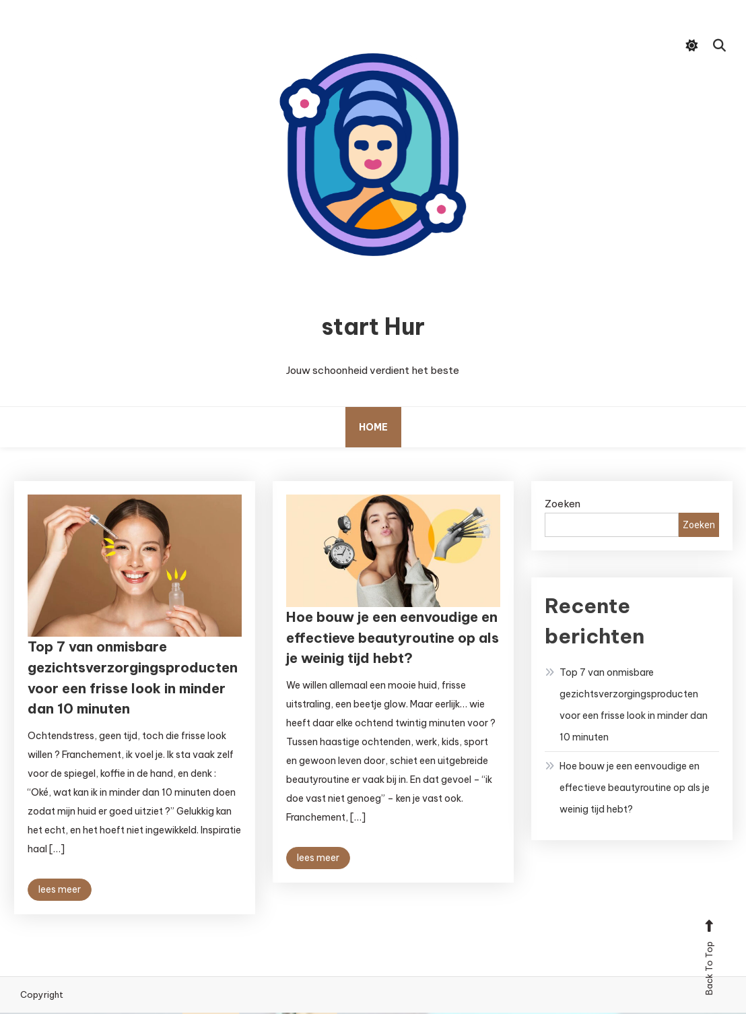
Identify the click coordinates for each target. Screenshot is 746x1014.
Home (373, 428)
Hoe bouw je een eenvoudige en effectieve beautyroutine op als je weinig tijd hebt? (390, 641)
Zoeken (562, 505)
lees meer (59, 897)
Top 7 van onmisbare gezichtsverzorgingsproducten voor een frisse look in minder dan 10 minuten (634, 706)
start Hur (373, 327)
